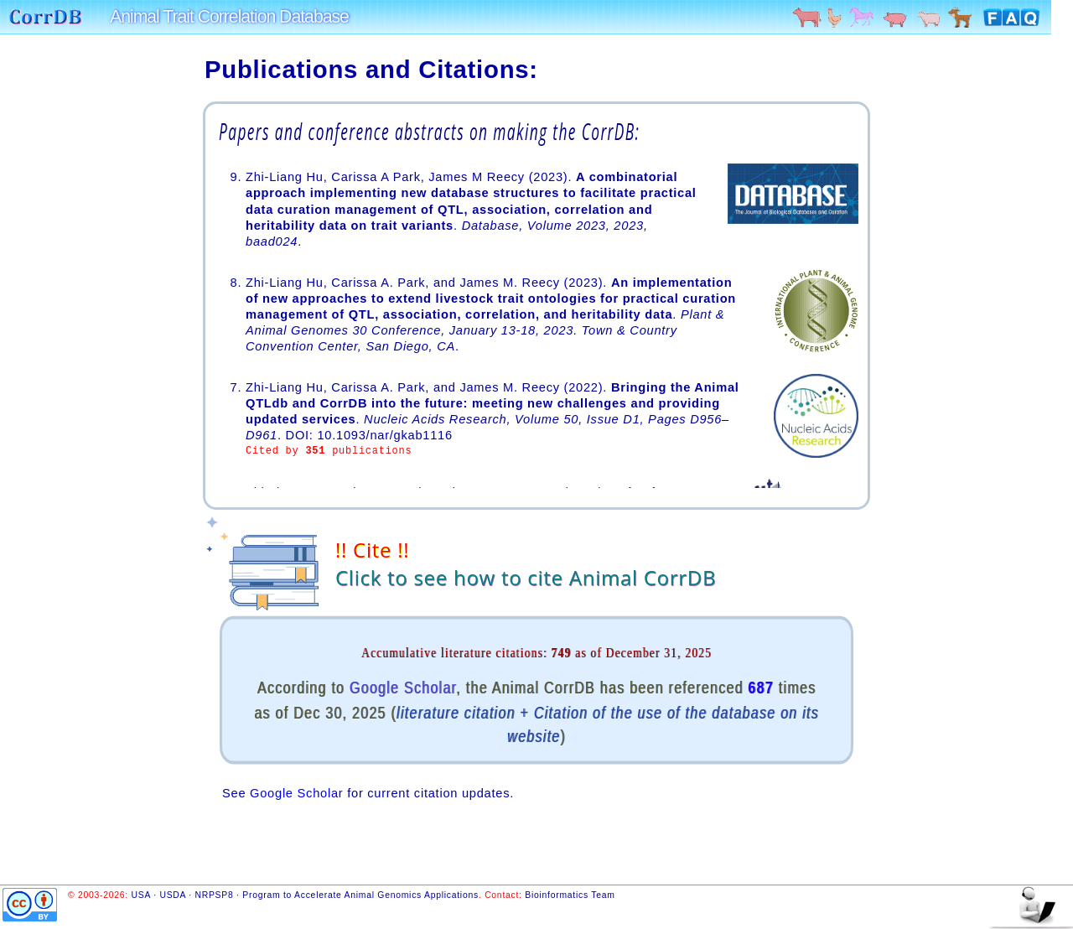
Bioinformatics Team (569, 895)
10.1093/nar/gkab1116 (384, 435)
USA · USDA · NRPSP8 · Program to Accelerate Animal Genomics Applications (305, 895)
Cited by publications (329, 451)
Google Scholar (403, 687)
